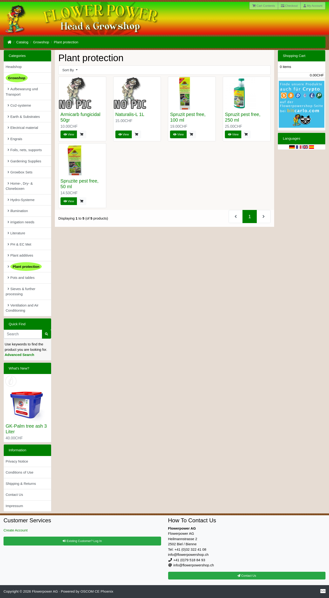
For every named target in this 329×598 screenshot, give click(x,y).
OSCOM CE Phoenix (96, 591)
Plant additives (20, 255)
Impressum (14, 506)
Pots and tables (21, 278)
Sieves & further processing (20, 291)
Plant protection (66, 42)
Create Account (16, 530)
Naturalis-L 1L (129, 114)
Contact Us (14, 495)
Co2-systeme (19, 105)
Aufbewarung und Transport (22, 91)
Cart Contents (263, 5)
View (69, 134)
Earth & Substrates (24, 117)
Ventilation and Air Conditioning (22, 308)
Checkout (289, 5)
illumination (18, 211)
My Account (312, 5)
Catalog (22, 42)
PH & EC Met (19, 244)
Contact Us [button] (246, 575)
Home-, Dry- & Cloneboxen (19, 186)
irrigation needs (21, 222)
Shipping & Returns (21, 484)
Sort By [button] (68, 70)
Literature (16, 233)
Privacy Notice (17, 461)
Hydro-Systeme (21, 200)
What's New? (19, 368)
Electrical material (23, 128)
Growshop (41, 42)
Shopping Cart (294, 56)
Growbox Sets (20, 172)
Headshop (14, 67)
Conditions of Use (19, 472)
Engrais (15, 139)
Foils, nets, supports (25, 150)
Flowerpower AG (45, 591)
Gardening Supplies (24, 161)
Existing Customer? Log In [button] (82, 541)
